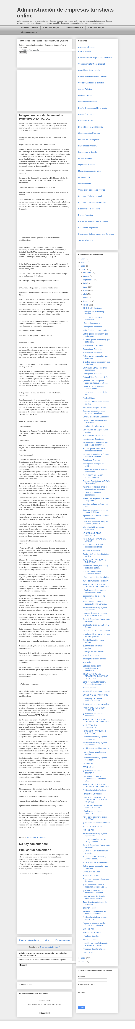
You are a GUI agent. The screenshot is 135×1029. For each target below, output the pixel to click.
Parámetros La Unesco (92, 794)
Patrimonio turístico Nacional (94, 790)
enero (86, 305)
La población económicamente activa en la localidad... (95, 944)
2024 (83, 259)
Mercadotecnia (84, 177)
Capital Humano (84, 51)
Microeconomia (84, 184)
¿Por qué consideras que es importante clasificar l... (94, 912)
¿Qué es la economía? (92, 323)
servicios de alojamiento (36, 837)
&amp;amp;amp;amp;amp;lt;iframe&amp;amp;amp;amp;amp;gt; (48, 59)
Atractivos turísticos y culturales (96, 704)
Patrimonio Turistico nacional (90, 196)
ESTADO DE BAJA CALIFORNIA (96, 631)
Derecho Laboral (85, 95)
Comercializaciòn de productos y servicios (95, 58)
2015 (83, 266)
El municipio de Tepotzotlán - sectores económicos (94, 450)
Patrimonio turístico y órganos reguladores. (95, 608)
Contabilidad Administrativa (89, 70)
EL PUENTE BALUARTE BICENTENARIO (93, 476)
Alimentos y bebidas (91, 875)
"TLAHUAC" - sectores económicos (92, 494)
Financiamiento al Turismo (89, 133)
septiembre (88, 280)
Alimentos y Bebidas (86, 47)
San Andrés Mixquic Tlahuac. (95, 407)
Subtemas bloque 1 (51, 28)
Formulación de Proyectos (89, 139)
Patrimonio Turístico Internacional (92, 202)
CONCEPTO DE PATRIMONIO (95, 695)
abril (85, 294)
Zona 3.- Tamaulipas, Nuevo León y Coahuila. (94, 840)
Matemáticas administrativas (90, 171)
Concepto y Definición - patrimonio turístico (92, 699)
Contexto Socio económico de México (93, 76)
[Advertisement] (8, 968)
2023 (83, 262)
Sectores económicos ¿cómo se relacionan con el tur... (96, 455)
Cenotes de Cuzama (91, 460)
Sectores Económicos (92, 550)
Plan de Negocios (85, 215)
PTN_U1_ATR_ (89, 830)
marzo (86, 298)
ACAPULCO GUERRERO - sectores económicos (94, 546)
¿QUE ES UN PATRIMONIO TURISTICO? (94, 561)
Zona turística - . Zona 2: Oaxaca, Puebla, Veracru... (95, 603)
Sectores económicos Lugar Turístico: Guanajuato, (94, 412)
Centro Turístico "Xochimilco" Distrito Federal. (95, 387)
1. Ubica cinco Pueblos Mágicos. (96, 748)
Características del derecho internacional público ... (94, 897)
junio (85, 287)
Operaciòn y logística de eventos (91, 190)
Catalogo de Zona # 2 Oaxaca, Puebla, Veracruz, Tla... (95, 614)
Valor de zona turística (92, 655)
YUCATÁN (87, 662)
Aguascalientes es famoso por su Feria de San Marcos (95, 444)
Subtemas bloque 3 (96, 28)
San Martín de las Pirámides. (95, 436)
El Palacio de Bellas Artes (93, 426)
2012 (83, 961)
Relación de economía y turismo (96, 330)
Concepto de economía (92, 327)
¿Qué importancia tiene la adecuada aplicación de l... (95, 886)
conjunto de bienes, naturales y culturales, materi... (95, 567)
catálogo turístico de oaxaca (94, 659)
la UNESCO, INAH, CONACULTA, (91, 726)
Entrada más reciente (29, 940)
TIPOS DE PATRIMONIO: (93, 826)
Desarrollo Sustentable (87, 102)
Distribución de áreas (91, 872)
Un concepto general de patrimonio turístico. (92, 806)
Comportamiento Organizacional (91, 64)
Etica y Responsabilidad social (90, 127)
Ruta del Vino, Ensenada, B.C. (95, 377)
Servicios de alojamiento (88, 228)
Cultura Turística (85, 89)
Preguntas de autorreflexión (94, 949)
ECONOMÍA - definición (92, 353)
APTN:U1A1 (88, 763)
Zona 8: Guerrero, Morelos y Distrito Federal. (94, 858)
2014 (83, 270)
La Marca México (85, 158)
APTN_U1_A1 (88, 767)
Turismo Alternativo (86, 240)
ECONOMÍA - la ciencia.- (93, 308)
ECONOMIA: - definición (93, 345)
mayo (85, 291)
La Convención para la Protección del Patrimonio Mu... (94, 778)
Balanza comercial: (90, 939)
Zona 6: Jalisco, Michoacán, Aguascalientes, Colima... (94, 683)
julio (85, 283)
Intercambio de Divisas (92, 932)
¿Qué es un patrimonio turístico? (96, 577)
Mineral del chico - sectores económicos (94, 528)
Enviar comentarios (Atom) (50, 947)
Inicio (47, 940)
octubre (86, 276)
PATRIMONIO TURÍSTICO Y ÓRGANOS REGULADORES (96, 585)
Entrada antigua (62, 940)
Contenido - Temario (29, 28)
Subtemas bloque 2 (74, 28)
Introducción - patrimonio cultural (96, 691)
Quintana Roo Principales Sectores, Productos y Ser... (95, 382)
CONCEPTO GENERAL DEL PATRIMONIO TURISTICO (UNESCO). (95, 799)
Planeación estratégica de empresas (93, 221)
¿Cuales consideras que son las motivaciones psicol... (96, 591)
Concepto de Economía (92, 349)
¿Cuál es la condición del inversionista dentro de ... (94, 891)
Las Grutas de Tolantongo (93, 439)
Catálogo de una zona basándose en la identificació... (92, 668)
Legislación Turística (86, 165)
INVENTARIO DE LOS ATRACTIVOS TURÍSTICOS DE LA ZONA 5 (95, 676)
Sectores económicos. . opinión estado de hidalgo (95, 511)
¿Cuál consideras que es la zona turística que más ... (96, 635)
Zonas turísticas (89, 688)
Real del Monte (89, 398)
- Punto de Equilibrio (91, 936)
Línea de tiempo (89, 952)
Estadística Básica (85, 121)
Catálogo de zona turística (93, 652)
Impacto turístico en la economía (96, 862)
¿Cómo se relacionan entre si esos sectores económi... (95, 488)
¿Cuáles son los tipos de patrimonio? (93, 715)
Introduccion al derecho (87, 152)
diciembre (87, 273)
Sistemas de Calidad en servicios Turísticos (96, 234)
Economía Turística (86, 114)
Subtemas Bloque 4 (28, 32)
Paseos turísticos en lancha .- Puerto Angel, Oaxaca (95, 924)
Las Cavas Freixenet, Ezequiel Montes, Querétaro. (95, 522)
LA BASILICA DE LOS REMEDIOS (92, 534)
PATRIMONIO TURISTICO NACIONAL (94, 709)
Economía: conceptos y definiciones (92, 318)
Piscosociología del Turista (89, 209)
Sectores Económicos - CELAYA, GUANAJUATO (96, 482)
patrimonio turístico (90, 908)
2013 (83, 958)
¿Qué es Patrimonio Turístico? (95, 581)
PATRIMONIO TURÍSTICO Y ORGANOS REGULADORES (96, 785)
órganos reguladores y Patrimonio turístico (92, 572)
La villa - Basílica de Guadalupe (96, 417)
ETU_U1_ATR (88, 929)
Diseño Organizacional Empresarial (92, 108)
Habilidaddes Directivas (87, 146)
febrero (86, 301)
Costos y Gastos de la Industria (91, 83)
